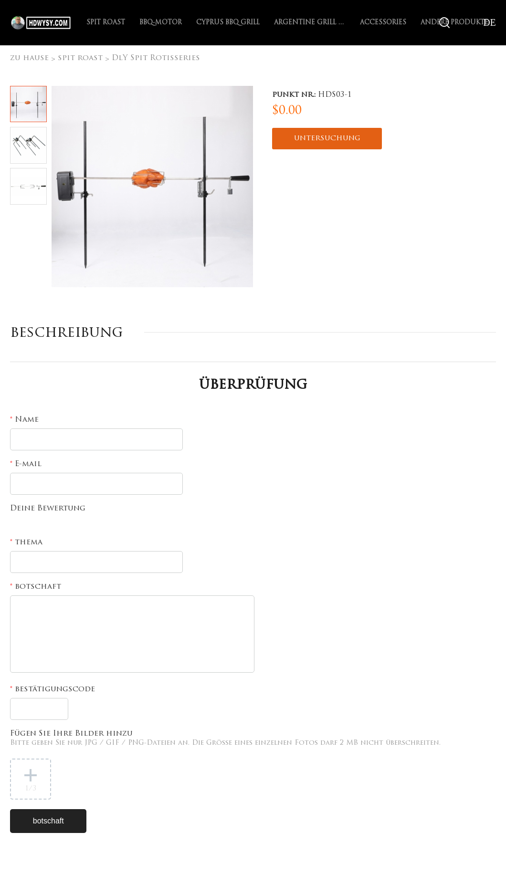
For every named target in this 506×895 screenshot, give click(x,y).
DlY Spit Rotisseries (156, 58)
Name (24, 420)
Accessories (383, 23)
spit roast (105, 23)
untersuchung (327, 138)
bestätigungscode (52, 689)
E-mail (26, 464)
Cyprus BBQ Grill (228, 23)
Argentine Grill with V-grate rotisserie (310, 23)
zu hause (29, 58)
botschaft (35, 587)
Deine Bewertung (47, 508)
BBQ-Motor (160, 23)
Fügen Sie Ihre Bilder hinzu (225, 738)
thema (26, 542)
